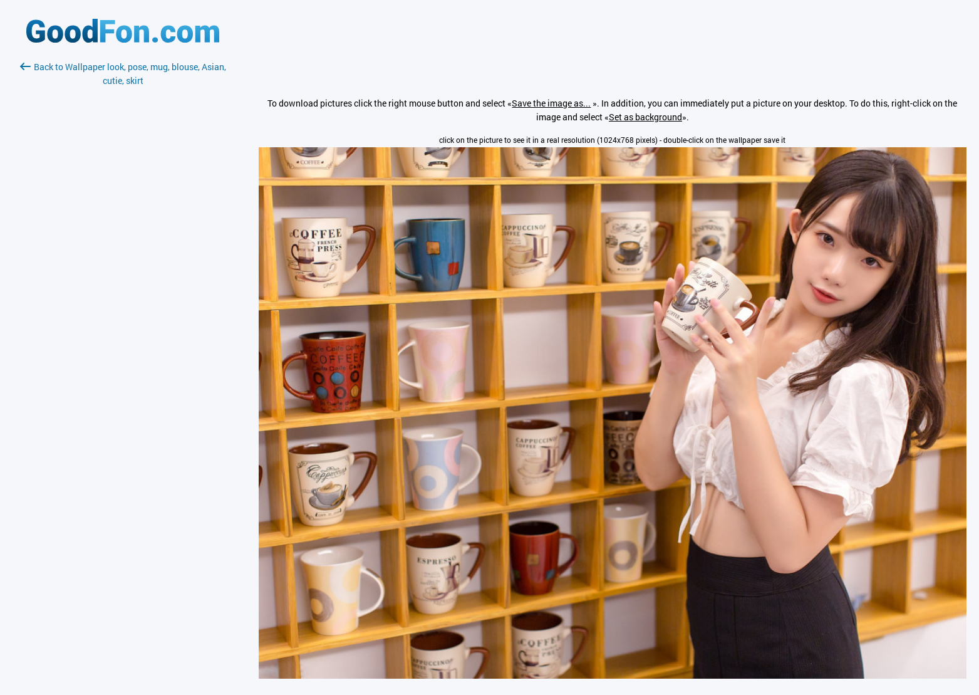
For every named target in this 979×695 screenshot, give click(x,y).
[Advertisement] (123, 236)
